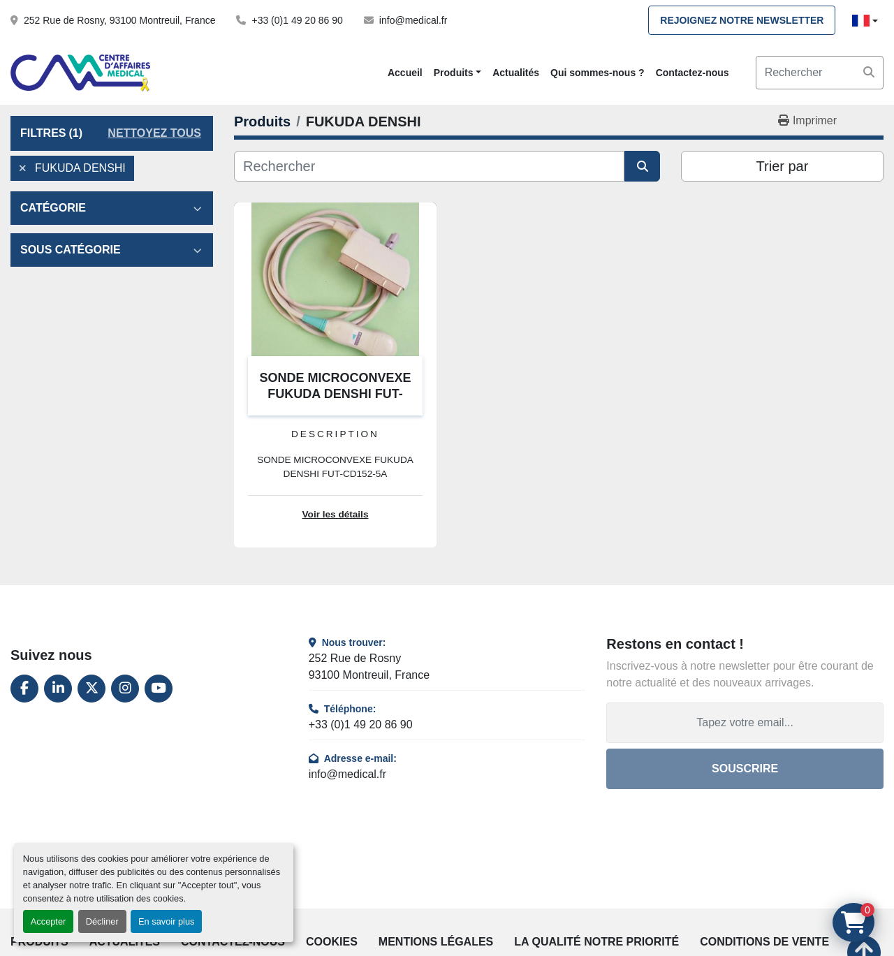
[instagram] (125, 689)
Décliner (102, 921)
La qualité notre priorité (596, 942)
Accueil (405, 72)
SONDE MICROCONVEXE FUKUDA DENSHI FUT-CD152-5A (335, 393)
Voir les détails (335, 514)
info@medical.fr (413, 20)
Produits (454, 72)
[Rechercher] (429, 166)
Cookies (332, 942)
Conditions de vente (764, 942)
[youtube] (159, 689)
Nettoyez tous (154, 133)
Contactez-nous (692, 72)
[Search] (820, 72)
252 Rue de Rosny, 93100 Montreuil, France (119, 20)
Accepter (48, 921)
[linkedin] (58, 689)
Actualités (515, 72)
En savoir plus (166, 921)
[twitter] (91, 689)
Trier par (782, 166)
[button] (457, 73)
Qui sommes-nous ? (597, 72)
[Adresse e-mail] (745, 723)
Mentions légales (436, 942)
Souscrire (745, 768)
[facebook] (24, 689)
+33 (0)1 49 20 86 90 (296, 20)
